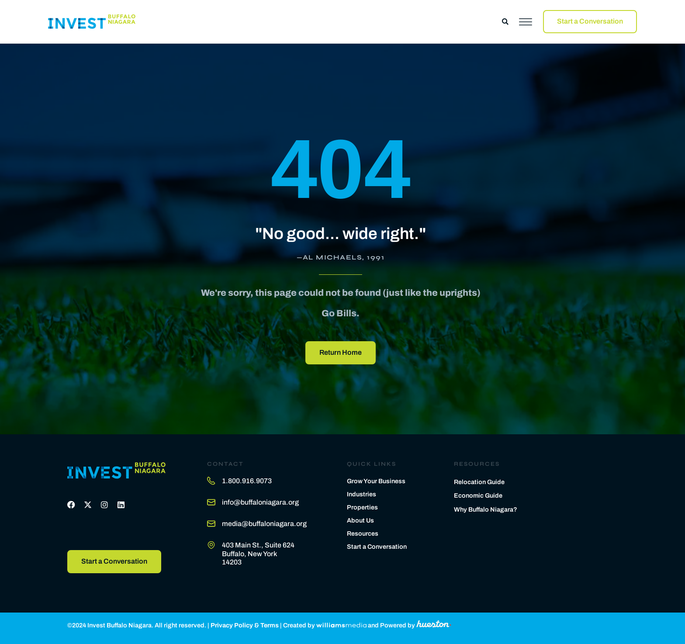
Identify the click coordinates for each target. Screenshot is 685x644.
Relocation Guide (479, 481)
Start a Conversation (377, 546)
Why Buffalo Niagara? (485, 509)
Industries (361, 494)
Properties (362, 507)
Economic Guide (478, 495)
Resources (362, 533)
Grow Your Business (376, 481)
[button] (505, 21)
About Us (360, 520)
